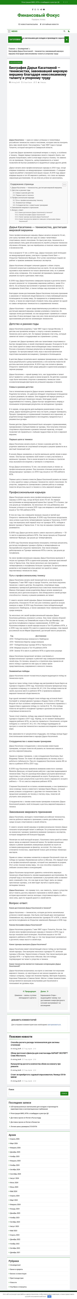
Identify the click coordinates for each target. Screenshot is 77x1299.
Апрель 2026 (14, 1139)
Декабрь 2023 (15, 1213)
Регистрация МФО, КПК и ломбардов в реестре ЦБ (40, 2)
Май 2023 (13, 1231)
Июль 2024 (14, 1183)
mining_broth (15, 82)
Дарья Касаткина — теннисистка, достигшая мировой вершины (37, 188)
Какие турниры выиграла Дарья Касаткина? (34, 217)
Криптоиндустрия (16, 1278)
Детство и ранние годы (21, 190)
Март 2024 (14, 1200)
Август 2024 (14, 1178)
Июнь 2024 (14, 1187)
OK (49, 1296)
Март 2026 (14, 1143)
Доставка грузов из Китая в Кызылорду (26, 1118)
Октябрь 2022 (15, 1248)
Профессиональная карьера (23, 198)
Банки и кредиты (16, 1269)
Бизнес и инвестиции (18, 1274)
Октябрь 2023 (15, 1222)
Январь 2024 (14, 1209)
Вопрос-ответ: (17, 210)
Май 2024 (13, 1191)
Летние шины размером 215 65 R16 (24, 1126)
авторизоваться (54, 1025)
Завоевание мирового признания (25, 208)
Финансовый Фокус (38, 15)
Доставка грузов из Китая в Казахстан (25, 1122)
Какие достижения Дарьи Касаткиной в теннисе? (36, 212)
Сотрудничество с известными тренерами (32, 205)
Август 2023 (14, 1226)
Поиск (11, 1089)
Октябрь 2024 (15, 1170)
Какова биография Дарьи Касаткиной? (32, 215)
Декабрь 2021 (15, 1253)
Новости (13, 1283)
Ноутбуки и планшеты (18, 1287)
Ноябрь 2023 (14, 1218)
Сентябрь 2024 (15, 1174)
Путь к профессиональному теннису (29, 200)
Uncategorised (16, 62)
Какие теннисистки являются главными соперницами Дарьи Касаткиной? (39, 220)
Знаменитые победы (23, 203)
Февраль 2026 (15, 1148)
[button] (63, 184)
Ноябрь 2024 (14, 1165)
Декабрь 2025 (15, 1152)
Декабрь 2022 (15, 1239)
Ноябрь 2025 (14, 1156)
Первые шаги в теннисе (25, 195)
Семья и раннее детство (24, 193)
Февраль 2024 (15, 1204)
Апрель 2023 (14, 1235)
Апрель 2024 (14, 1196)
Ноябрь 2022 (14, 1244)
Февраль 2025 (15, 1161)
